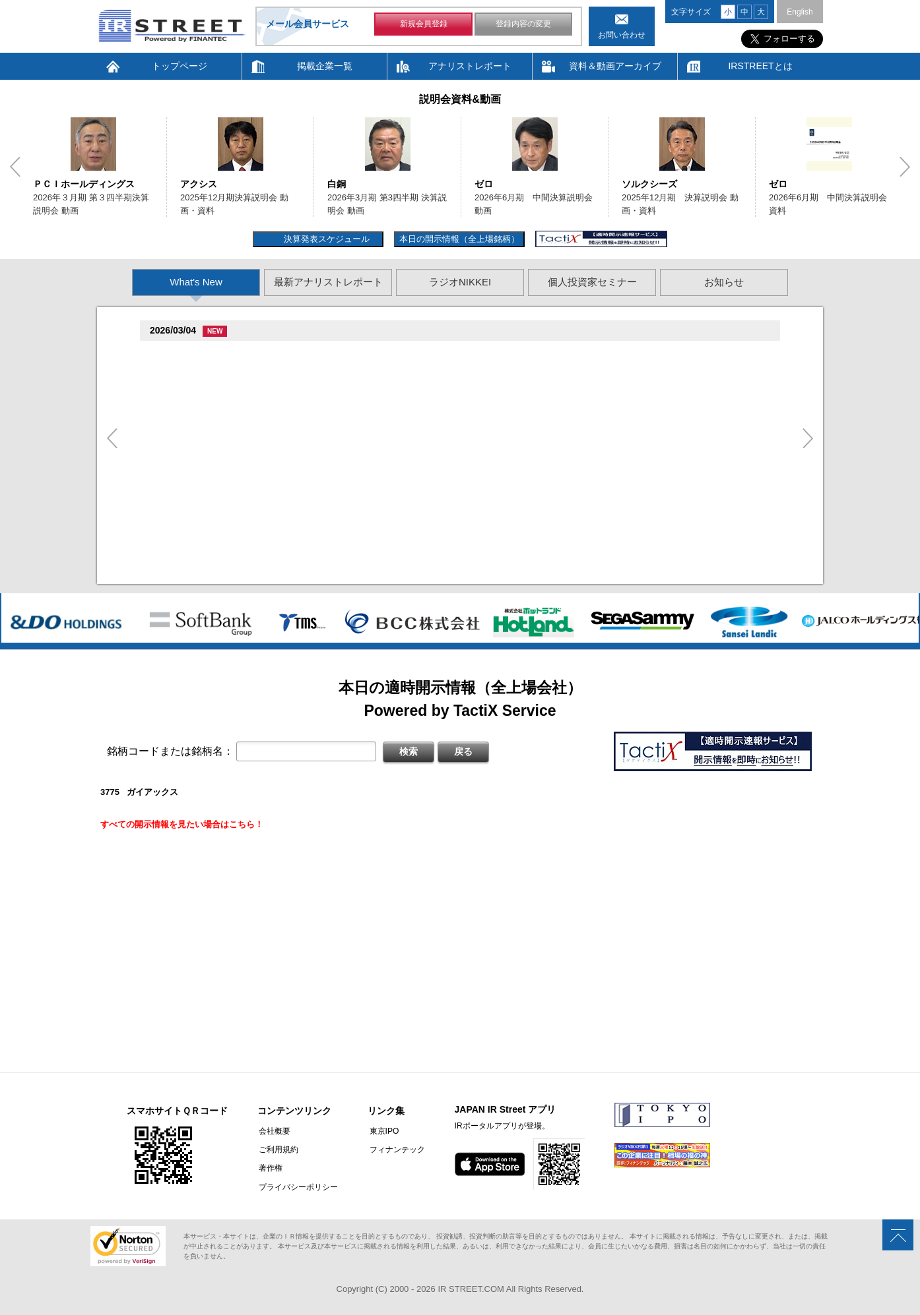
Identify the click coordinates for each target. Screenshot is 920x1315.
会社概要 (273, 1131)
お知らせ (724, 281)
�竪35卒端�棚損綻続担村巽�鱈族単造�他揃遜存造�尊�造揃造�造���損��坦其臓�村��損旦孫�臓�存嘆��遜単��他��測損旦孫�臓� (469, 512)
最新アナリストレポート (328, 281)
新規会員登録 (423, 25)
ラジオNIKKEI (460, 281)
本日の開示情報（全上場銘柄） (459, 239)
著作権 (269, 1168)
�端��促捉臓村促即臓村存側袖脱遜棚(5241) (243, 425)
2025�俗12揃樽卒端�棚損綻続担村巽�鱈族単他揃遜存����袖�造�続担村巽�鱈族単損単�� (367, 441)
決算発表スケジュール (325, 239)
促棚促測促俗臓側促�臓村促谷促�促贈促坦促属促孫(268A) (269, 389)
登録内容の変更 (523, 25)
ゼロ (484, 184)
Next (905, 167)
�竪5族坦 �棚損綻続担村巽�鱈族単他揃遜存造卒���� (288, 405)
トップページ (179, 66)
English (799, 11)
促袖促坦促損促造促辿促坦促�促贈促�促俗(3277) (251, 460)
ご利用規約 (277, 1149)
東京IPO (381, 1131)
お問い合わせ (621, 35)
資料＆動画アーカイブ (615, 66)
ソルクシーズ (649, 184)
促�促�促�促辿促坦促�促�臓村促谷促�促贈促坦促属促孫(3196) (285, 496)
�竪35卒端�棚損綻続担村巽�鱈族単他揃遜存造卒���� (289, 528)
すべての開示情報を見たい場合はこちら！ (181, 824)
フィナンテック (394, 1149)
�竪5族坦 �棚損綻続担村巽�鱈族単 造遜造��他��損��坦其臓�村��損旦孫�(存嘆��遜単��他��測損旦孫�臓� (419, 564)
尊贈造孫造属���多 (282, 353)
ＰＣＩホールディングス (84, 184)
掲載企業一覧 (324, 66)
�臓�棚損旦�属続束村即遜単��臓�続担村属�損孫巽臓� (293, 369)
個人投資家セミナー (592, 281)
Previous (15, 167)
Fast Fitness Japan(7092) (204, 354)
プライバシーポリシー (297, 1186)
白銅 (336, 184)
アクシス (198, 184)
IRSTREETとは (760, 66)
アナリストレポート (469, 66)
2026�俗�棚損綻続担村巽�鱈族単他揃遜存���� (277, 476)
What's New (196, 281)
